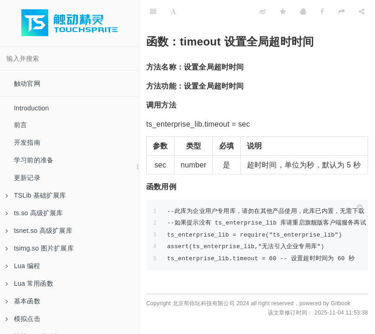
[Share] (361, 11)
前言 (20, 124)
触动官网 (27, 83)
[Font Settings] (173, 11)
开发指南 (27, 142)
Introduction (31, 108)
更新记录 (27, 177)
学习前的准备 (33, 160)
